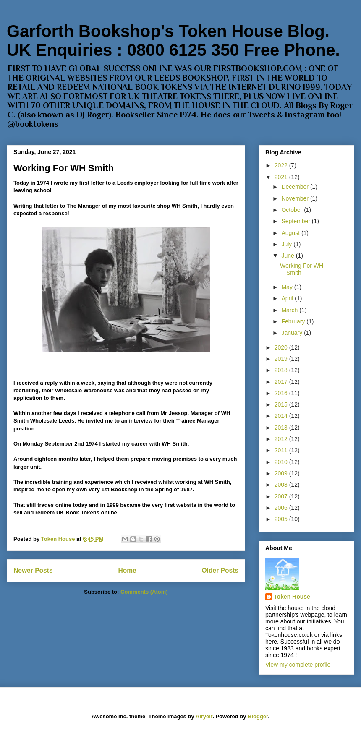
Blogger (258, 716)
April (288, 298)
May (287, 287)
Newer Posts (33, 570)
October (292, 209)
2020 (282, 347)
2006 (282, 507)
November (295, 198)
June (288, 255)
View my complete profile (297, 664)
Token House (292, 596)
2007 (282, 496)
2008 (282, 484)
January (292, 332)
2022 (282, 165)
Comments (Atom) (144, 592)
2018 (282, 370)
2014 (282, 415)
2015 (282, 404)
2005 (282, 519)
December (295, 186)
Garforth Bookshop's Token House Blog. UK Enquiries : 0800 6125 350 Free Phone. (173, 40)
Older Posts (219, 570)
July (287, 244)
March (290, 310)
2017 (282, 381)
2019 (282, 358)
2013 (282, 427)
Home (127, 570)
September (296, 221)
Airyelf (204, 716)
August (291, 233)
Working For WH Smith (63, 168)
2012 (282, 439)
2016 (282, 393)
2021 (282, 177)
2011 (282, 450)
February (293, 321)
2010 (282, 462)
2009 (282, 473)
